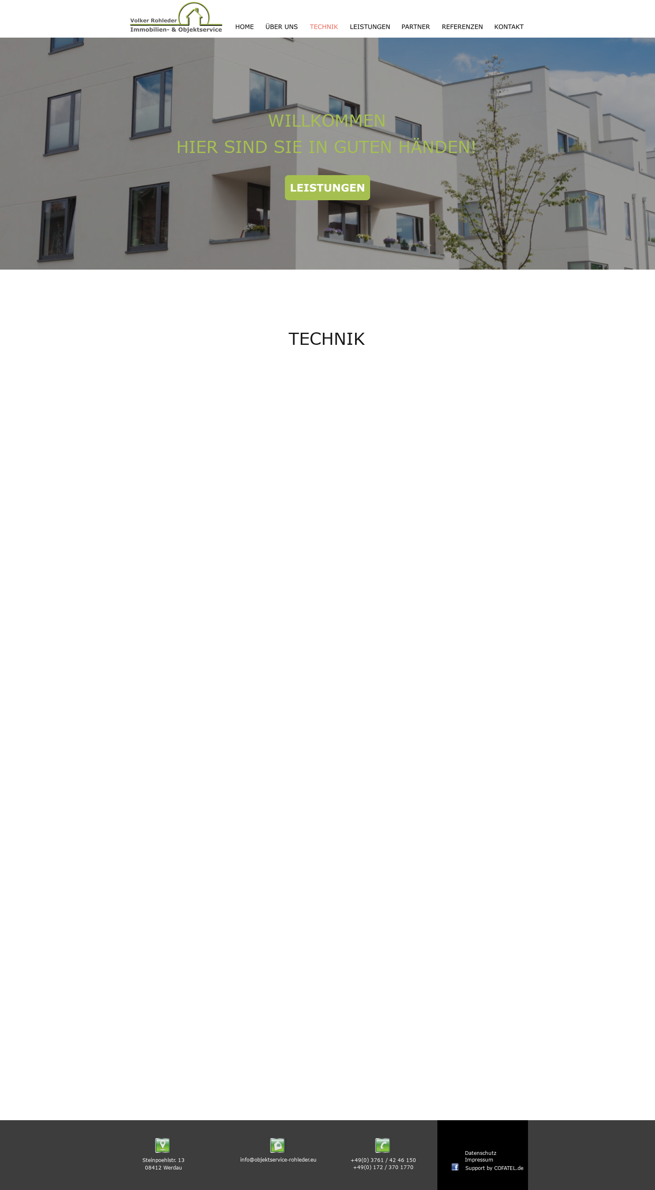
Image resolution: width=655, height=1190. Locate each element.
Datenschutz (480, 1153)
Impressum (479, 1159)
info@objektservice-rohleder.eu (278, 1159)
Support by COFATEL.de (495, 1168)
